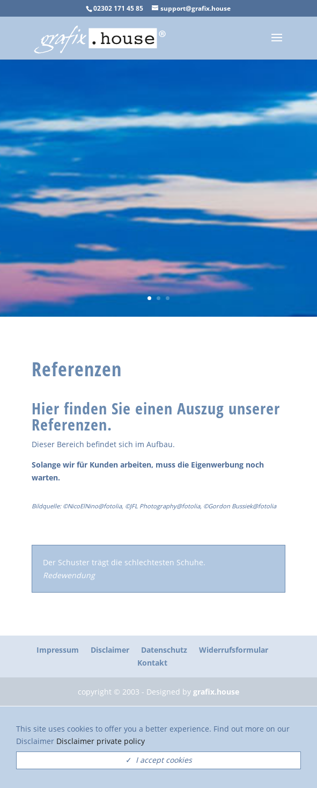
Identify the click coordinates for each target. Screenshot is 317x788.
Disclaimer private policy (100, 741)
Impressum (57, 650)
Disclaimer (110, 650)
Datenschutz (164, 650)
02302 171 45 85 (118, 8)
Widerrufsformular (233, 650)
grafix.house (216, 692)
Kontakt (152, 663)
